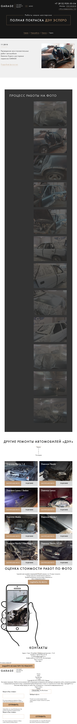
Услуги (38, 674)
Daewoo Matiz (13, 518)
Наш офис (38, 662)
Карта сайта (38, 687)
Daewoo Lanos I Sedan (17, 491)
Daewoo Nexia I (49, 518)
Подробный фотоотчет (9, 64)
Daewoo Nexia (48, 465)
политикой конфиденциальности (54, 686)
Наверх (38, 689)
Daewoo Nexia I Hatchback (19, 544)
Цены (38, 676)
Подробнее (29, 484)
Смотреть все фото (13, 484)
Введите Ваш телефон (9, 692)
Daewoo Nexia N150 (51, 544)
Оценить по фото (38, 583)
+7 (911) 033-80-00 (71, 6)
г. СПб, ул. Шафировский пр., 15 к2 (67, 9)
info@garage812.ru (40, 657)
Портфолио (38, 678)
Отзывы (38, 679)
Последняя (38, 455)
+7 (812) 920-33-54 (65, 4)
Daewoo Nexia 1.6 (15, 465)
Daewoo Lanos (48, 491)
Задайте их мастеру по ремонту (17, 667)
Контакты (38, 648)
